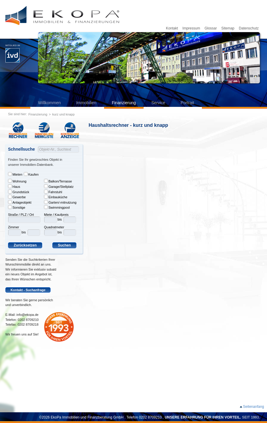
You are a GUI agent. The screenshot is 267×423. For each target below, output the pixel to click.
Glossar (211, 28)
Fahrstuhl (53, 192)
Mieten (15, 174)
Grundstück (18, 192)
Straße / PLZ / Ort (21, 214)
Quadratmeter (54, 227)
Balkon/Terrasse (58, 181)
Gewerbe (17, 197)
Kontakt (172, 28)
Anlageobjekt (20, 202)
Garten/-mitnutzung (60, 202)
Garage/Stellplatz (58, 186)
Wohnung (17, 181)
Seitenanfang (253, 407)
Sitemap (227, 28)
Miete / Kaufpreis (56, 214)
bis (24, 232)
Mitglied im (12, 53)
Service (158, 102)
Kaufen (31, 174)
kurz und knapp (63, 114)
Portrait (187, 102)
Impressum (191, 28)
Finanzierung (124, 102)
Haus (14, 186)
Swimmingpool (57, 207)
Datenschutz (249, 28)
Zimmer (13, 227)
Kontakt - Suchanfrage (28, 290)
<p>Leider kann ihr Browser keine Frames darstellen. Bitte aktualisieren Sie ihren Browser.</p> (178, 267)
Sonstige (16, 207)
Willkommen (49, 102)
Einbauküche (55, 197)
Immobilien (86, 102)
